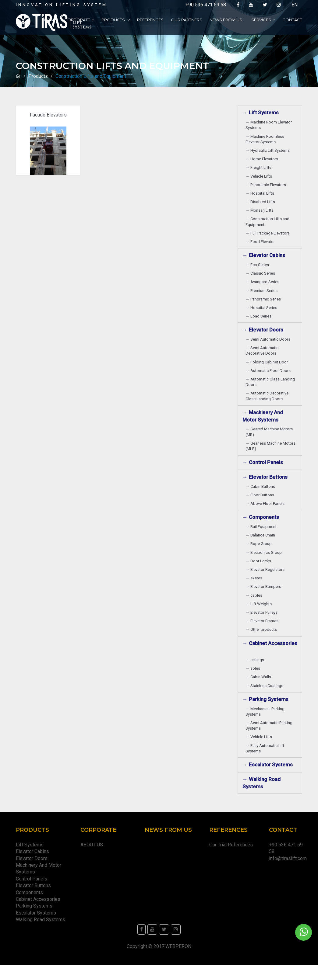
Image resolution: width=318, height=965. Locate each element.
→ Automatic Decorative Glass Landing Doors (267, 396)
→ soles (253, 668)
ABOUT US (91, 845)
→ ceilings (256, 660)
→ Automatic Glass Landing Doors (270, 382)
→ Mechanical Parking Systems (265, 711)
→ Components (261, 517)
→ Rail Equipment (261, 526)
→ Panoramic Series (264, 299)
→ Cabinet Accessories (269, 647)
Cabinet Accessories (39, 899)
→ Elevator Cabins (265, 255)
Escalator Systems (36, 913)
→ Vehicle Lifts (260, 176)
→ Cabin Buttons (261, 486)
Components (30, 892)
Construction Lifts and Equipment (92, 76)
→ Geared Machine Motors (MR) (269, 432)
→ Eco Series (258, 264)
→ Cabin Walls (259, 677)
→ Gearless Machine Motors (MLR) (270, 446)
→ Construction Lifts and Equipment (267, 222)
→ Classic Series (261, 273)
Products (115, 19)
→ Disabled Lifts (261, 202)
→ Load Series (259, 316)
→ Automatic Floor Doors (269, 370)
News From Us (227, 19)
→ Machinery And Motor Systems (262, 416)
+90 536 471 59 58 (206, 5)
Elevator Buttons (34, 885)
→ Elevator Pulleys (262, 612)
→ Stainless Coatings (265, 685)
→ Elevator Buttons (266, 477)
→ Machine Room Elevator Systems (269, 125)
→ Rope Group (260, 543)
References (150, 19)
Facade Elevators (48, 115)
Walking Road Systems (40, 919)
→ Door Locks (259, 561)
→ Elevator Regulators (266, 569)
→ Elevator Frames (263, 621)
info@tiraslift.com (288, 858)
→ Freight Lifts (259, 167)
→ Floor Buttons (261, 495)
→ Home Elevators (263, 159)
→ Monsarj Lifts (260, 210)
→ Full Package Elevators (268, 233)
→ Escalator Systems (267, 765)
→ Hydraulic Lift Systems (269, 150)
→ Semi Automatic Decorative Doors (262, 350)
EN (295, 5)
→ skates (254, 578)
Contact (292, 19)
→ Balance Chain (261, 535)
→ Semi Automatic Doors (269, 339)
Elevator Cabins (33, 851)
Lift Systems (30, 845)
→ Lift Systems (260, 112)
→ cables (254, 595)
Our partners (186, 19)
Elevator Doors (33, 858)
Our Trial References (231, 845)
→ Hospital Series (262, 307)
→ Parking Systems (265, 699)
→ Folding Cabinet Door (268, 362)
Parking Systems (34, 906)
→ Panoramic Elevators (267, 184)
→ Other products (261, 629)
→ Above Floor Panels (266, 503)
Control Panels (31, 879)
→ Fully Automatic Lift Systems (265, 748)
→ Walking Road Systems (261, 783)
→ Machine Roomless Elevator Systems (265, 139)
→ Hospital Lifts (261, 193)
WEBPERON (178, 946)
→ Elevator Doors (264, 330)
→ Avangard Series (263, 281)
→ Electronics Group (265, 552)
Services (263, 19)
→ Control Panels (262, 462)
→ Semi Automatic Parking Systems (269, 725)
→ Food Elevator (260, 241)
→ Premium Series (262, 290)
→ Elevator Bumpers (264, 586)
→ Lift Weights (260, 604)
